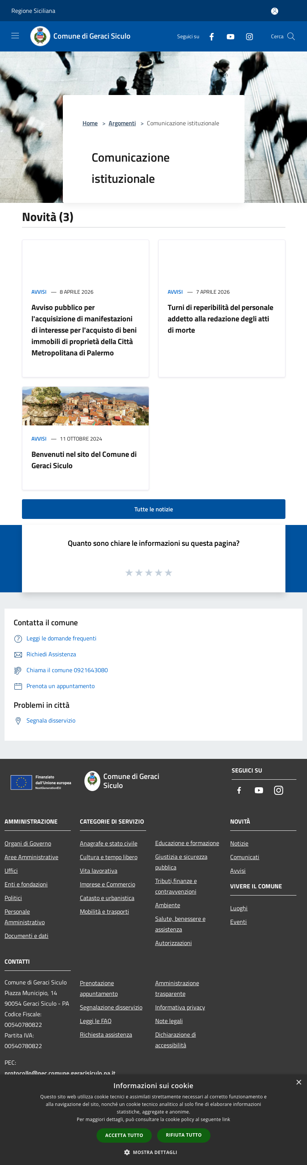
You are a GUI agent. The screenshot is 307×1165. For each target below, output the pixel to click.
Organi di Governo (28, 843)
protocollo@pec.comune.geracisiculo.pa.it (60, 1073)
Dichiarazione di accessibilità (175, 1040)
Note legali (169, 1020)
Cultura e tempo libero (108, 856)
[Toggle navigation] (15, 35)
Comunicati (244, 856)
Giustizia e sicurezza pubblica (181, 862)
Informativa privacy (180, 1007)
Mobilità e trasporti (104, 911)
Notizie (239, 843)
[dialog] (153, 1120)
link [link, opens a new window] (226, 1119)
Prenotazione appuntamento (99, 988)
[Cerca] (291, 36)
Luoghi (239, 908)
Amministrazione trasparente (177, 988)
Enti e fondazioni (26, 884)
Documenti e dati (26, 935)
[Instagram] (246, 36)
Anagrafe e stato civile (108, 843)
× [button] (298, 1083)
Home (90, 123)
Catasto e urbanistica (107, 897)
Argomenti (122, 123)
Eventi (238, 921)
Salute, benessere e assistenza (180, 924)
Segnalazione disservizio (111, 1007)
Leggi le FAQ (96, 1020)
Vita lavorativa (98, 870)
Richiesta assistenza (106, 1034)
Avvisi (39, 292)
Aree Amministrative (31, 856)
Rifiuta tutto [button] (184, 1135)
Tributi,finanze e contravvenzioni (176, 886)
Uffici (11, 870)
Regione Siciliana (33, 10)
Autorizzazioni (173, 942)
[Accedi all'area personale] (274, 11)
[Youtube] (227, 36)
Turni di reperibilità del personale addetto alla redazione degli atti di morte (220, 318)
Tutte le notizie (153, 509)
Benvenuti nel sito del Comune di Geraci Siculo (84, 459)
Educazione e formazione (187, 842)
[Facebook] (208, 36)
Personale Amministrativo (25, 917)
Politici (13, 897)
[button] (154, 1152)
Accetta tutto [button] (124, 1135)
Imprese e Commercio (107, 884)
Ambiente (167, 905)
